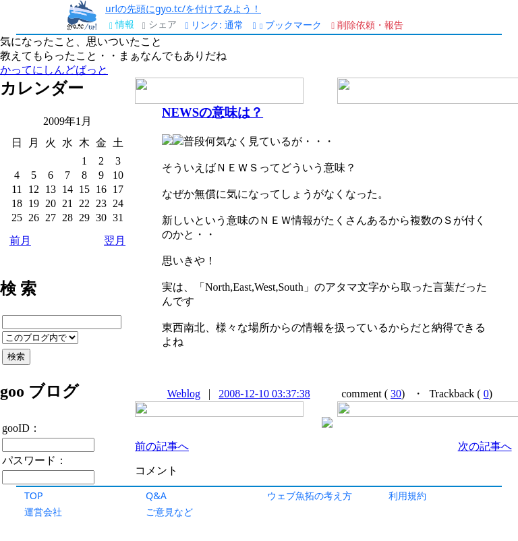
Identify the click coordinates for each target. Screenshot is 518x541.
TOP (33, 495)
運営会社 (43, 511)
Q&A (156, 495)
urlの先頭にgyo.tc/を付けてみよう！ (183, 8)
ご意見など (169, 511)
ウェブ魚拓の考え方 (309, 495)
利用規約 (407, 495)
